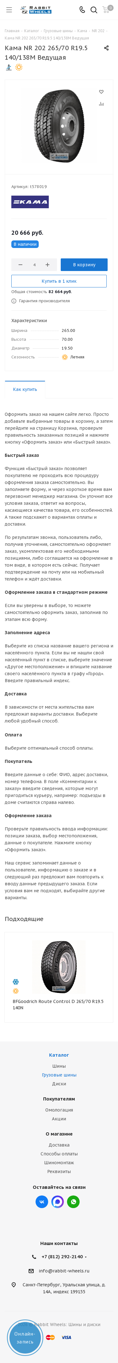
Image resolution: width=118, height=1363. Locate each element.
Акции (59, 1119)
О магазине (59, 1134)
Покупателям (59, 1099)
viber (73, 1201)
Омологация (59, 1110)
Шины (59, 1066)
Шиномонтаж (59, 1162)
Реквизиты (59, 1171)
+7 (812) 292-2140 (62, 1257)
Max (57, 1201)
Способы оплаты (59, 1154)
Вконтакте (42, 1201)
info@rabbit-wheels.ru (64, 1271)
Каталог (59, 1055)
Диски (59, 1084)
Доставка (59, 1145)
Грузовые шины (59, 1075)
